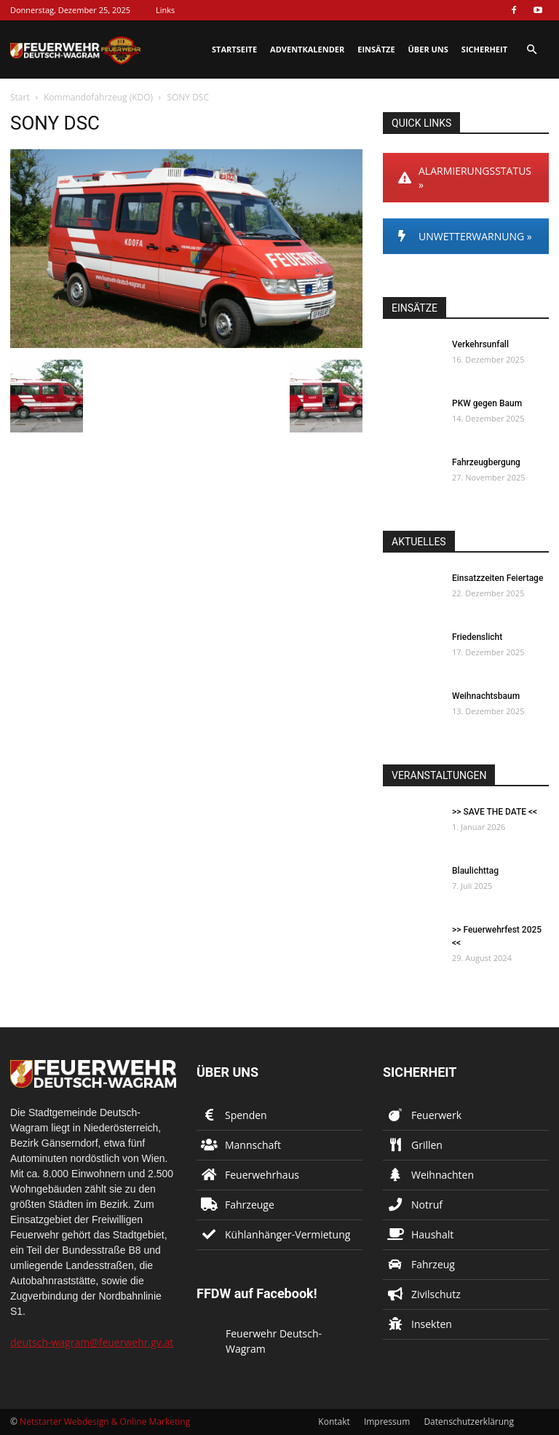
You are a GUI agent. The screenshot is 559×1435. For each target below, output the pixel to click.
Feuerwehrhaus (262, 1175)
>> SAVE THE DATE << (494, 812)
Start (20, 97)
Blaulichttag (475, 871)
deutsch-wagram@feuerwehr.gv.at (91, 1342)
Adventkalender (307, 49)
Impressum (387, 1421)
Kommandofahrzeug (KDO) (98, 97)
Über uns (428, 49)
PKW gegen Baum (487, 403)
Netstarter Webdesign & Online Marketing (105, 1421)
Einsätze (376, 49)
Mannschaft (253, 1145)
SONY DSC (55, 123)
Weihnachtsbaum (486, 696)
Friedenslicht (477, 637)
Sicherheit (484, 49)
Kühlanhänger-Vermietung (287, 1234)
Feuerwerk (436, 1115)
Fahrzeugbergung (486, 462)
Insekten (431, 1324)
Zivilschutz (436, 1294)
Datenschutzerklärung (469, 1421)
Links (165, 9)
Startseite (234, 49)
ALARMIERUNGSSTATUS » (464, 177)
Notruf (427, 1204)
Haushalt (432, 1234)
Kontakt (333, 1421)
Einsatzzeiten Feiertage (497, 578)
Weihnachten (442, 1175)
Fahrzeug (433, 1264)
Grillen (427, 1145)
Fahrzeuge (249, 1204)
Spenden (246, 1115)
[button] (531, 50)
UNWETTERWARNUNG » (465, 236)
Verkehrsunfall (480, 344)
